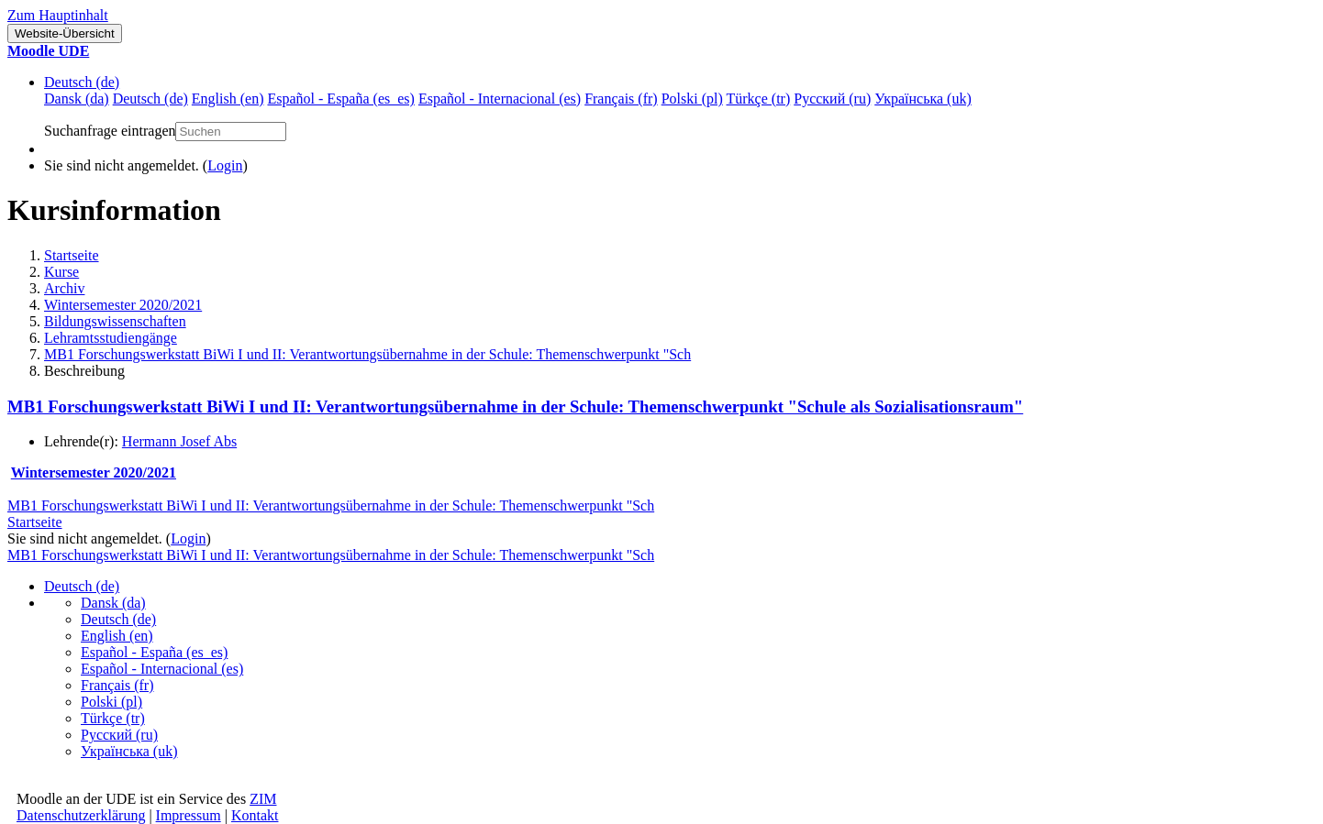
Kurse (61, 272)
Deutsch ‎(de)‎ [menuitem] (150, 98)
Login (224, 165)
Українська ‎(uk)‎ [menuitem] (923, 98)
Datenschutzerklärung (81, 815)
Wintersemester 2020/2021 (123, 305)
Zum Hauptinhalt (57, 15)
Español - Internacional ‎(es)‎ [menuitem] (499, 98)
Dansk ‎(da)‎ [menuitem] (76, 98)
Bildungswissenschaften (115, 321)
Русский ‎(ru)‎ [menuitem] (832, 98)
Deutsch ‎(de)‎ (81, 82)
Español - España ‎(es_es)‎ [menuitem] (340, 98)
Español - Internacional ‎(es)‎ (162, 668)
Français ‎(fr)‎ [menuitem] (621, 98)
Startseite (71, 255)
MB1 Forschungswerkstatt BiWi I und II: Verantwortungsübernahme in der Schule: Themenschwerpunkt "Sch (367, 354)
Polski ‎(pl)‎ (111, 701)
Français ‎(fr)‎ (117, 685)
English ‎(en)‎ (117, 635)
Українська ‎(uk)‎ (129, 751)
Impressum (188, 815)
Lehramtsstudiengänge (110, 338)
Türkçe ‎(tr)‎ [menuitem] (759, 98)
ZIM (263, 799)
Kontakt (255, 815)
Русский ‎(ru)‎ (119, 734)
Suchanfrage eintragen (109, 130)
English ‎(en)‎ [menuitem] (228, 98)
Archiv (64, 288)
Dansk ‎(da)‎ (113, 602)
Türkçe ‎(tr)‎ (113, 718)
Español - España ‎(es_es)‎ (154, 652)
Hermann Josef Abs (179, 441)
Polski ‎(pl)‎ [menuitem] (692, 98)
